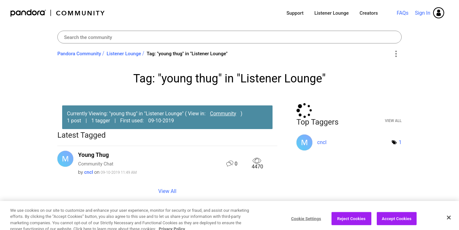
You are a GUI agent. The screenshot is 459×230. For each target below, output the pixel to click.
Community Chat (95, 164)
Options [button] (396, 54)
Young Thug (93, 154)
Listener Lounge (331, 13)
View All (167, 191)
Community (223, 114)
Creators (369, 13)
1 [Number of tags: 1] (400, 142)
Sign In (422, 13)
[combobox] (229, 37)
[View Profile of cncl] (88, 172)
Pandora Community (58, 13)
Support (295, 13)
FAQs (402, 13)
